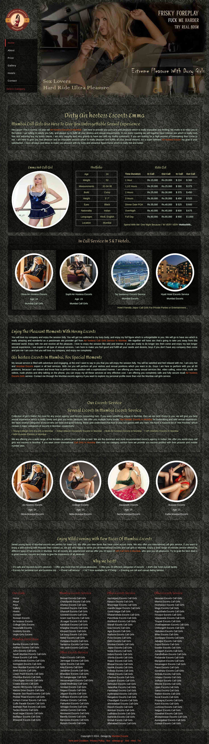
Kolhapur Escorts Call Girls (74, 697)
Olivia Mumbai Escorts (32, 514)
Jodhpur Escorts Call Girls (168, 680)
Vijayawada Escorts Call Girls (170, 618)
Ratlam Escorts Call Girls (167, 693)
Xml (127, 740)
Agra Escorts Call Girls (119, 631)
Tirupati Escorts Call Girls (168, 621)
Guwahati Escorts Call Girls (169, 713)
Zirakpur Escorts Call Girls (73, 700)
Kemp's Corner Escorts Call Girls (30, 700)
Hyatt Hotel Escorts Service (175, 294)
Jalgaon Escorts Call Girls (73, 693)
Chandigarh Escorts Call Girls (123, 700)
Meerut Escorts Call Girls (167, 601)
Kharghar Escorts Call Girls (74, 628)
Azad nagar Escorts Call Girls (28, 713)
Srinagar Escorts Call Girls (73, 706)
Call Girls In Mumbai (84, 442)
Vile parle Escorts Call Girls (74, 647)
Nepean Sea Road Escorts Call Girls (31, 693)
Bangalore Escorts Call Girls (122, 697)
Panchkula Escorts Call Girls (122, 618)
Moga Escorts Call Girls (167, 608)
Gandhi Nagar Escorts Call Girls (124, 608)
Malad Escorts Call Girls (72, 637)
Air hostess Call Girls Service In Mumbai (105, 340)
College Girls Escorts (24, 624)
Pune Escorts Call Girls (119, 637)
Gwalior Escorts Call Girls (168, 647)
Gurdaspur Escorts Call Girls (169, 637)
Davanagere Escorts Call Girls (170, 664)
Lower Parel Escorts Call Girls (28, 674)
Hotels (11, 73)
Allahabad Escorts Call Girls (122, 723)
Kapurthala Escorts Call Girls (169, 611)
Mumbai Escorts (130, 298)
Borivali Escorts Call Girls (73, 598)
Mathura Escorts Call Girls (121, 634)
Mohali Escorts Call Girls (120, 720)
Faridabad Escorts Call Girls (122, 690)
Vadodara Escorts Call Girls (169, 631)
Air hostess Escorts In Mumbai (65, 129)
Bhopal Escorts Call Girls (120, 664)
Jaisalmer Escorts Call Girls (74, 670)
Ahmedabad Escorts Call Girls (123, 703)
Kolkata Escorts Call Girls (121, 670)
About (11, 50)
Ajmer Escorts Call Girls (72, 664)
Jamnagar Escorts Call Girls (74, 660)
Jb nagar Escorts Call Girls (73, 621)
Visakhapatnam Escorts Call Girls (172, 624)
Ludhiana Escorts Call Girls (121, 713)
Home (11, 42)
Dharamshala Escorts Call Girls (124, 614)
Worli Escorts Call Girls (25, 670)
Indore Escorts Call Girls (120, 654)
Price (11, 58)
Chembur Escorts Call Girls (27, 677)
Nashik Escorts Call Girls (120, 667)
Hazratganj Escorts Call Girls (122, 598)
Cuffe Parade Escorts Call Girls (29, 703)
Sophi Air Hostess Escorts (79, 294)
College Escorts (80, 505)
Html (133, 740)
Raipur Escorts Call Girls (120, 661)
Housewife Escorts (128, 505)
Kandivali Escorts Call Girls (74, 624)
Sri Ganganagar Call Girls (73, 677)
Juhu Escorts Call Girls (24, 650)
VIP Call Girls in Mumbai (127, 551)
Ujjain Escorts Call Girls (167, 687)
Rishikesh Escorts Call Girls (122, 621)
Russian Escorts (176, 505)
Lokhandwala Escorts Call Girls (29, 660)
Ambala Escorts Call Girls (168, 674)
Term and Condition (78, 740)
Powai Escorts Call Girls (25, 657)
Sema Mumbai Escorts (128, 514)
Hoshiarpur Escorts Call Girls (169, 605)
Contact (12, 80)
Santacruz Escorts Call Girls (74, 644)
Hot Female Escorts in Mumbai (136, 419)
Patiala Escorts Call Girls (120, 674)
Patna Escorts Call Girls (167, 667)
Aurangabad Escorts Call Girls (170, 720)
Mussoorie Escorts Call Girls (74, 713)
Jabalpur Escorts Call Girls (168, 641)
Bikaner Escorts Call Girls (168, 684)
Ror (108, 740)
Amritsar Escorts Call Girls (121, 710)
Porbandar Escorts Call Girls (169, 657)
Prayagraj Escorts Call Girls (169, 700)
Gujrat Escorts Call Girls (167, 644)
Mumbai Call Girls (34, 303)
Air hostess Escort (171, 139)
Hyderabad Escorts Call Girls (122, 693)
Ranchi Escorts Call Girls (120, 707)
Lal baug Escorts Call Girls (73, 634)
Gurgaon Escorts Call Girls (121, 680)
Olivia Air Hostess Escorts (34, 294)
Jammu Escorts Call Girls (73, 710)
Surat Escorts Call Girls (167, 697)
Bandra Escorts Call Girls (26, 644)
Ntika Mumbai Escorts (80, 514)
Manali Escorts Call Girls (120, 624)
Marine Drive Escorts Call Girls (28, 690)
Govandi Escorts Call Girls (73, 614)
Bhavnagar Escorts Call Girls (122, 605)
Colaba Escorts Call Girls (26, 683)
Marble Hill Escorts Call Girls (27, 687)
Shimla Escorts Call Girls (120, 657)
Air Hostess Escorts (32, 505)
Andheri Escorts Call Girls (26, 647)
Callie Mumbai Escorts (176, 514)
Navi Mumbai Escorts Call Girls (29, 667)
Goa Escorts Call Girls (119, 628)
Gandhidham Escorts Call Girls (170, 654)
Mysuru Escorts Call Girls (73, 723)
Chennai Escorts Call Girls (121, 677)
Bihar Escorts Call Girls (166, 634)
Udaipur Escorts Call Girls (168, 677)
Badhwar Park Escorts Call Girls (29, 706)
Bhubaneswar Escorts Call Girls (171, 717)
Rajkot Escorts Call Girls (72, 657)
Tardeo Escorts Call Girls (25, 710)
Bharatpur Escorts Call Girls (74, 674)
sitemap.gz (117, 740)
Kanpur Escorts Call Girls (120, 601)
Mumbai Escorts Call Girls (121, 644)
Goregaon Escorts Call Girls (27, 664)
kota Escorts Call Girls (71, 667)
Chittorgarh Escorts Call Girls (169, 628)
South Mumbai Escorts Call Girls (29, 654)
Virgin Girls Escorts (23, 634)
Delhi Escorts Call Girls (119, 641)
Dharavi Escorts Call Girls (73, 605)
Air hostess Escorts (23, 621)
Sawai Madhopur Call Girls (73, 683)
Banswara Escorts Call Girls (74, 720)
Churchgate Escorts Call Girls (28, 680)
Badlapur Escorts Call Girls (26, 716)
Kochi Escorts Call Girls (167, 703)
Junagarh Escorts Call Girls (169, 651)
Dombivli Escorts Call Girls (73, 608)
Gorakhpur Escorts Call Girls (169, 670)
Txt (139, 740)
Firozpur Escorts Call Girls (168, 614)
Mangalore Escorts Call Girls (169, 661)
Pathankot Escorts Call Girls (74, 703)
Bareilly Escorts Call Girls (73, 716)
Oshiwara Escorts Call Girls (74, 641)
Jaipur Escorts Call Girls (120, 647)
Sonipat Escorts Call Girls (73, 687)
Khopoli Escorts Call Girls (73, 631)
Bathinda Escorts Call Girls (121, 717)
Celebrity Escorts (21, 631)
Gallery (12, 65)
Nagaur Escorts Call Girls (73, 690)
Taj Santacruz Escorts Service (130, 294)
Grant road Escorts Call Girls (74, 618)
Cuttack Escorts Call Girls (168, 723)
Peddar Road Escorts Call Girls (29, 697)
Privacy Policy (97, 740)
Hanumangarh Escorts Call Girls (76, 680)
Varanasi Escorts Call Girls (168, 598)
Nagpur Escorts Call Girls (168, 710)
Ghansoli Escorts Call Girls (74, 611)
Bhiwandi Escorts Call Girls (27, 720)
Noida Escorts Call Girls (120, 651)
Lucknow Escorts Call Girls (168, 707)
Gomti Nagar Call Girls (119, 611)
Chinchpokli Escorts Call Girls (75, 601)
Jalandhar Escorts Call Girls (122, 687)
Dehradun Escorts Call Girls (122, 684)
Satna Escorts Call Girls (167, 690)
